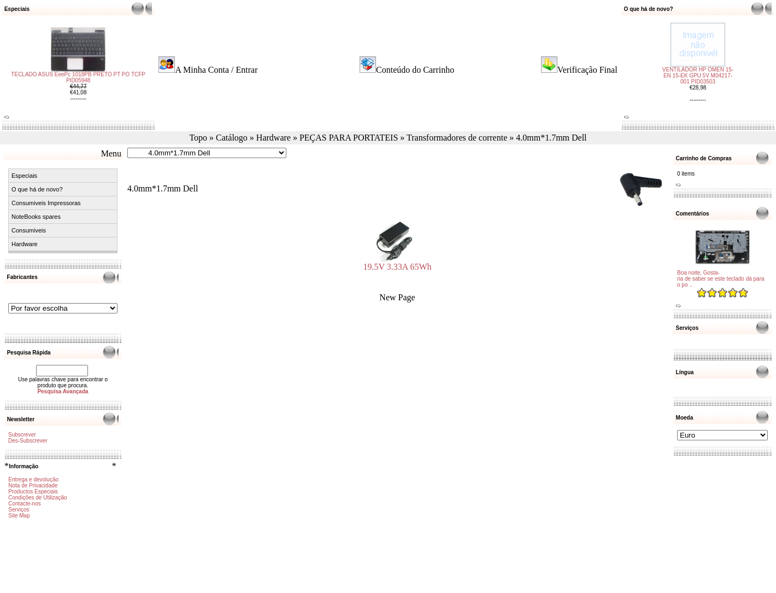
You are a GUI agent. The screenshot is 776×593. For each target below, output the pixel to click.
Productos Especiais (33, 492)
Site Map (19, 516)
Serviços (18, 510)
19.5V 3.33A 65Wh (397, 262)
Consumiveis (28, 230)
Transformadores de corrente (457, 137)
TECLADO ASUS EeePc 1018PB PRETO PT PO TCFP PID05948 (78, 82)
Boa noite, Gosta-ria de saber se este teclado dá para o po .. (721, 279)
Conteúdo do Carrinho (415, 69)
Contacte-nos (24, 504)
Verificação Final (587, 69)
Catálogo (232, 137)
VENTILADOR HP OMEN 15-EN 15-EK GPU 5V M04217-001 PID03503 (697, 71)
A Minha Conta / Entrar (216, 69)
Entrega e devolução (33, 479)
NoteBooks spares (36, 216)
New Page (397, 297)
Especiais (24, 175)
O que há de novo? (37, 189)
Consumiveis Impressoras (46, 203)
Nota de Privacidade (32, 485)
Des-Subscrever (28, 441)
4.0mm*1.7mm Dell (551, 137)
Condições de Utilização (37, 498)
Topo (198, 137)
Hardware (273, 137)
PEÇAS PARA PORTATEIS (348, 137)
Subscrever (22, 435)
